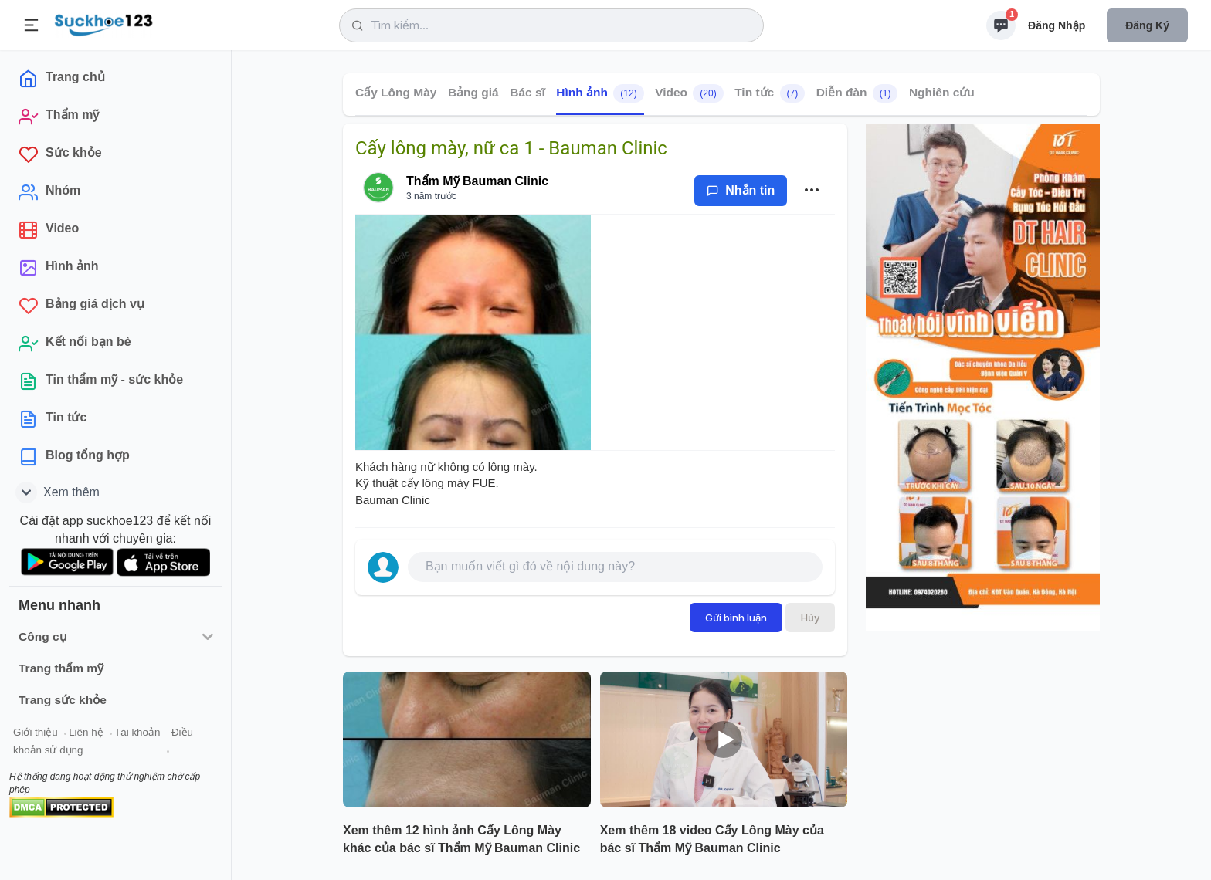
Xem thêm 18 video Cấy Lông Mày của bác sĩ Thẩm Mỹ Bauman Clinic (712, 839)
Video (689, 93)
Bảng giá (473, 92)
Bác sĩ (527, 92)
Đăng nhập (1056, 25)
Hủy (810, 617)
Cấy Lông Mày (395, 92)
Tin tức (769, 93)
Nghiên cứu (942, 92)
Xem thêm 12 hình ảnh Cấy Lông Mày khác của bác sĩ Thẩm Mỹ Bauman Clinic (461, 839)
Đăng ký (1147, 25)
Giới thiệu (35, 732)
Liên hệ (86, 732)
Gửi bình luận (736, 617)
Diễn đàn (857, 93)
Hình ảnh (599, 93)
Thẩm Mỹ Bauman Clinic (477, 181)
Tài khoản (137, 732)
